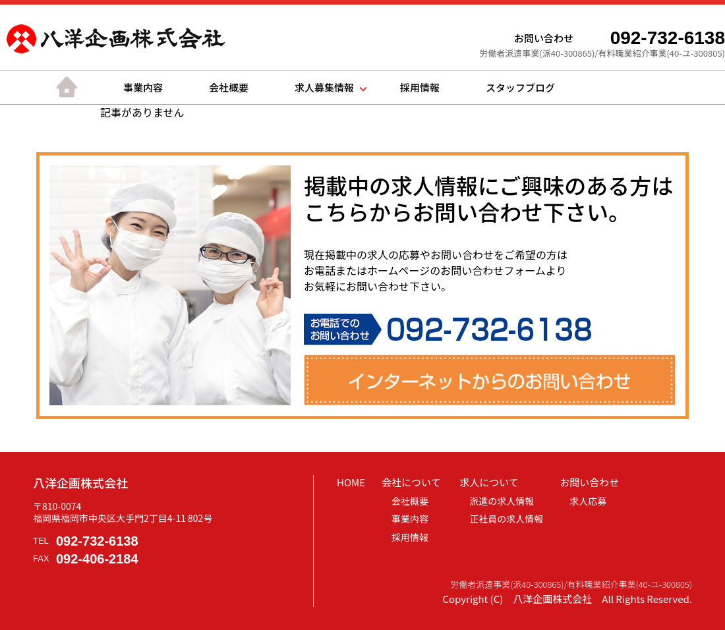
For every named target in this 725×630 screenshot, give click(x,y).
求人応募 (587, 500)
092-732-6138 (97, 541)
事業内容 (143, 87)
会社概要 (228, 87)
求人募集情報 (324, 87)
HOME (351, 482)
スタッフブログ (520, 87)
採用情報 (420, 87)
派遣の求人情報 (501, 500)
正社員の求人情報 (506, 518)
